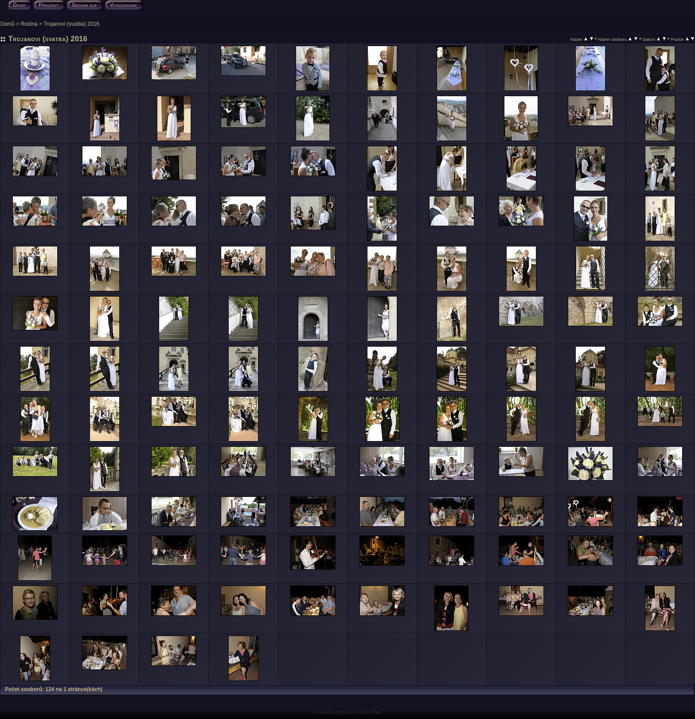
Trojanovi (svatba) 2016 (71, 24)
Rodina (29, 24)
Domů (7, 24)
